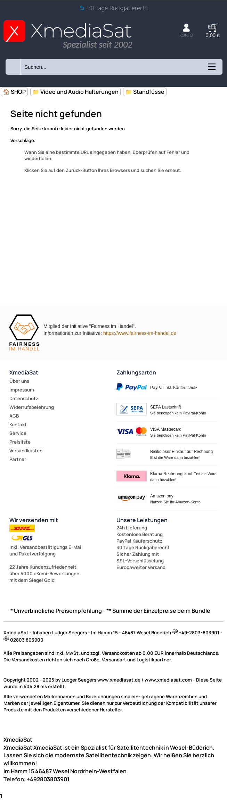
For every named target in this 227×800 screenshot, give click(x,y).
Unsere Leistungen (142, 520)
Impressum (21, 390)
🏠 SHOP (14, 92)
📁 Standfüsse (144, 92)
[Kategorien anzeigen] (211, 69)
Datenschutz (23, 398)
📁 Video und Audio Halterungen (75, 92)
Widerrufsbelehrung (31, 407)
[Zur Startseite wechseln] (67, 47)
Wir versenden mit (33, 520)
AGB (14, 416)
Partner (17, 459)
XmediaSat (23, 372)
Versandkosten (25, 450)
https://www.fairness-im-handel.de (139, 333)
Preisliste (20, 442)
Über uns (19, 381)
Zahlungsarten (136, 372)
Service (17, 433)
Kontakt (18, 424)
